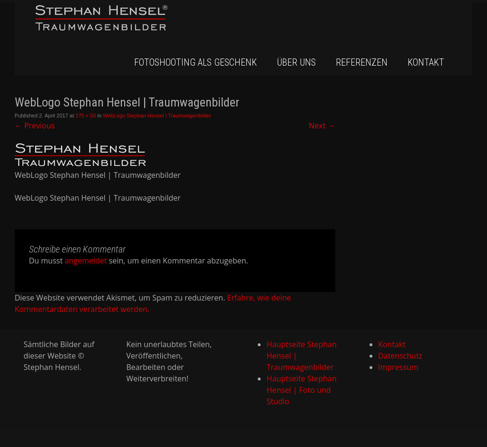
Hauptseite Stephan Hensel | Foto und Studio (301, 390)
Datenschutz (400, 355)
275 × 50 (86, 115)
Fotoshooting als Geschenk (195, 62)
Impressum (398, 367)
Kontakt (426, 62)
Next (322, 125)
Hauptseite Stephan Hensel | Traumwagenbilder (301, 355)
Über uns (296, 62)
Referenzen (362, 62)
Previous (35, 125)
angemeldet (86, 260)
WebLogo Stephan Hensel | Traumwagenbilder (157, 115)
